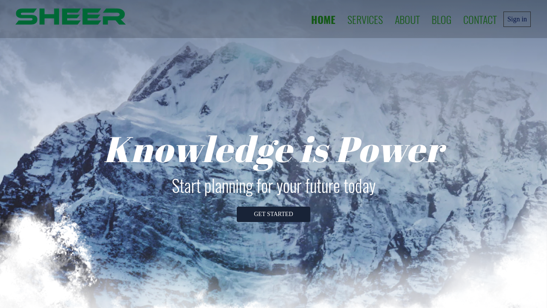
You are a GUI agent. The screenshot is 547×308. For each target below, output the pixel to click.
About (407, 19)
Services (365, 19)
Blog (441, 19)
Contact (480, 19)
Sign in (517, 19)
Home (323, 19)
